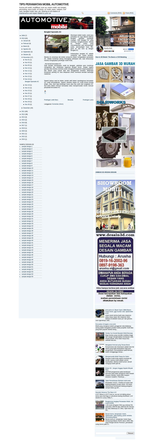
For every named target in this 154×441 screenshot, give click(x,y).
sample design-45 (27, 252)
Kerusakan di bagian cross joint (106, 324)
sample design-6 (27, 158)
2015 (23, 120)
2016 (23, 122)
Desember (26, 108)
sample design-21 (27, 195)
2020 (23, 131)
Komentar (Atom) (57, 104)
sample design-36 (27, 231)
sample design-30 (27, 216)
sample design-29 (27, 214)
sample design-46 (27, 255)
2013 (23, 117)
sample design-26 (27, 207)
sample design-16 (27, 182)
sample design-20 (27, 192)
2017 (23, 125)
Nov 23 (27, 90)
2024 (23, 139)
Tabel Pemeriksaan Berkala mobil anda (118, 380)
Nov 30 (27, 104)
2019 (23, 128)
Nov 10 (27, 68)
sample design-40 (27, 240)
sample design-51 (27, 267)
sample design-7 (27, 161)
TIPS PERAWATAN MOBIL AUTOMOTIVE (44, 4)
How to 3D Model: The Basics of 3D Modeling (111, 57)
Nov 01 (27, 60)
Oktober (26, 54)
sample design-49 (27, 262)
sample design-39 (27, 238)
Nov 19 (27, 85)
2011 (23, 111)
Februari (26, 43)
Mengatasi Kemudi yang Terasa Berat (117, 345)
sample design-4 (27, 154)
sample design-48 (27, 260)
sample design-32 (27, 221)
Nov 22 (27, 88)
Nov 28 (27, 99)
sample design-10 (27, 168)
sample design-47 (27, 257)
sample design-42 (27, 245)
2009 (23, 35)
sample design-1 (27, 146)
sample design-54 (27, 274)
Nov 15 (27, 76)
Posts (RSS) (129, 13)
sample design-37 (27, 233)
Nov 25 (27, 93)
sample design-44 (27, 250)
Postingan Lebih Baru (51, 100)
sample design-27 (27, 209)
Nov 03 (27, 62)
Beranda (70, 100)
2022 (23, 136)
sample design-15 (27, 180)
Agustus (26, 49)
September (27, 52)
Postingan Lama (88, 100)
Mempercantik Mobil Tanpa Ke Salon (117, 356)
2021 (23, 134)
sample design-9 (27, 166)
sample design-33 (27, 223)
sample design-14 (27, 178)
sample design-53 (27, 272)
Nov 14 (27, 73)
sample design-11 (27, 170)
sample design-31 (27, 219)
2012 (23, 114)
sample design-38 (27, 235)
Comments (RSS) (116, 13)
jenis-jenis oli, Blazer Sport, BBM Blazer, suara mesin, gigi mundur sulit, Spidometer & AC (119, 311)
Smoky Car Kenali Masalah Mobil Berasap (119, 333)
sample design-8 (27, 163)
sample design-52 (27, 269)
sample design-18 (27, 187)
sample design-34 (27, 226)
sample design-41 (27, 243)
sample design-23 (27, 199)
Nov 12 (27, 71)
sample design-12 (27, 173)
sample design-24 (27, 202)
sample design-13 (27, 175)
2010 (23, 38)
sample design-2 (27, 149)
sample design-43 (27, 248)
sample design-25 (27, 204)
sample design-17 (27, 185)
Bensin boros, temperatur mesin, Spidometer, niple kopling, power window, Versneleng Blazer (118, 415)
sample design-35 (27, 228)
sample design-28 (27, 211)
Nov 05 (27, 65)
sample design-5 (27, 156)
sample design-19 (27, 190)
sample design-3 (27, 151)
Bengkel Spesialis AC (32, 81)
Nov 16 (27, 79)
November (26, 57)
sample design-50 (27, 264)
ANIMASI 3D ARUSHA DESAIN (106, 172)
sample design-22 (27, 197)
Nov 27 (27, 96)
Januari (25, 41)
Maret (25, 46)
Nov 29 (27, 102)
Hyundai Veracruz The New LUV (106, 392)
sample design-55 (27, 276)
